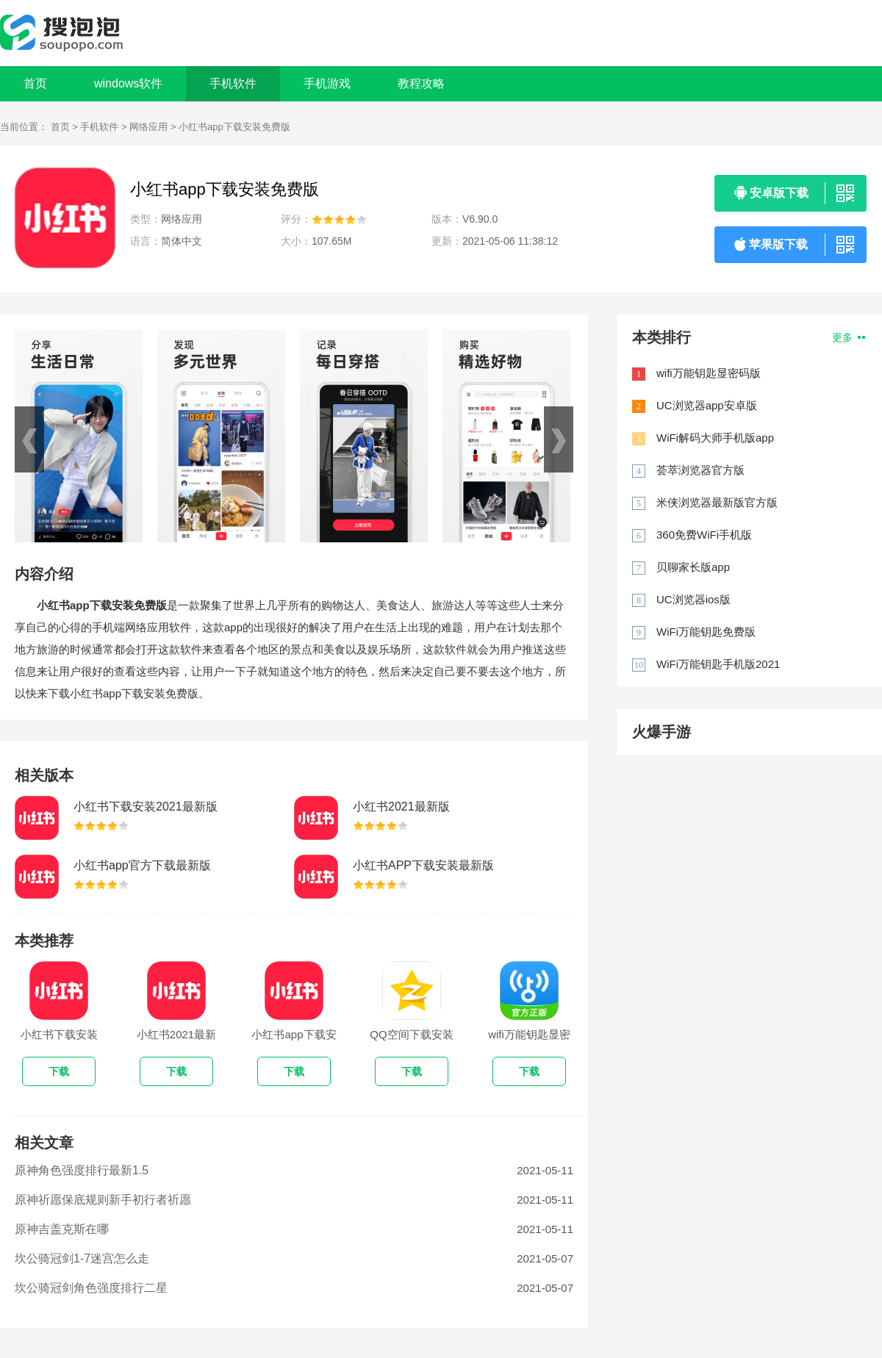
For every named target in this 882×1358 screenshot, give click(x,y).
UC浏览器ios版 (693, 599)
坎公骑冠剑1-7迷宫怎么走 (82, 1258)
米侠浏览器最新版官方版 (717, 502)
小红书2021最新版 (401, 806)
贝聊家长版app (693, 567)
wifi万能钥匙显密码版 (708, 373)
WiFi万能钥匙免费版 (706, 631)
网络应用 (148, 126)
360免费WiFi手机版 (704, 534)
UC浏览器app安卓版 (706, 405)
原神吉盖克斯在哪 (62, 1229)
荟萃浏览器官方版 (700, 470)
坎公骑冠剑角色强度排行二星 (91, 1288)
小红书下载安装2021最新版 (146, 806)
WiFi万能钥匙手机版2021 (718, 664)
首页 (35, 83)
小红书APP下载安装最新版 (423, 865)
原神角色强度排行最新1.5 (81, 1170)
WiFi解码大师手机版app (715, 437)
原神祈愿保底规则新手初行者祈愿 (103, 1199)
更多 (848, 337)
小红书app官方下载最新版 (142, 865)
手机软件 (99, 126)
